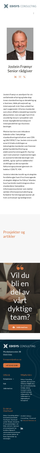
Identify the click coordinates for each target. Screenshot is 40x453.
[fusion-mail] (20, 76)
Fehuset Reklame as (29, 420)
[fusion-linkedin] (15, 76)
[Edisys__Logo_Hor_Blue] (20, 4)
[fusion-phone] (24, 76)
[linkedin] (22, 428)
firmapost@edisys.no (12, 359)
